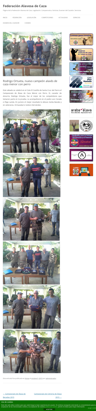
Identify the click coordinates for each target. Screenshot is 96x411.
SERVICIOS (76, 17)
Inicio (5, 17)
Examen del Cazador (11, 23)
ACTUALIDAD (63, 17)
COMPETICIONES (47, 17)
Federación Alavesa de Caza (25, 6)
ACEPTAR (49, 409)
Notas (27, 378)
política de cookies (51, 407)
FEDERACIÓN (17, 17)
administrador (51, 378)
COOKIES (28, 23)
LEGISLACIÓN (31, 17)
